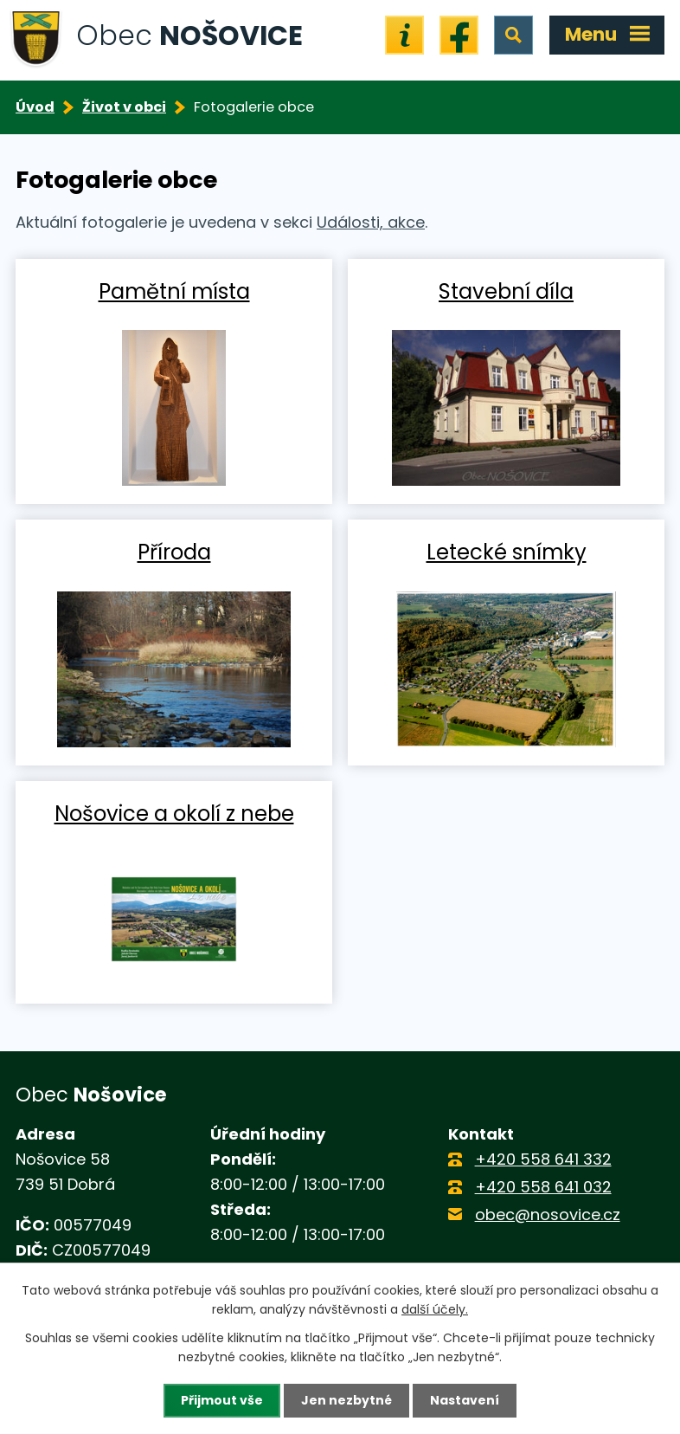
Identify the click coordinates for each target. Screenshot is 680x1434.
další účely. (434, 1309)
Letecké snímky (507, 551)
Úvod (35, 107)
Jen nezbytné (346, 1400)
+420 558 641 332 (543, 1159)
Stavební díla (506, 290)
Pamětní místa (174, 290)
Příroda (174, 551)
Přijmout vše (222, 1400)
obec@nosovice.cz (547, 1214)
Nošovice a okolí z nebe (174, 812)
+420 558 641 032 (543, 1187)
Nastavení (464, 1400)
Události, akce (371, 222)
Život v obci (124, 107)
